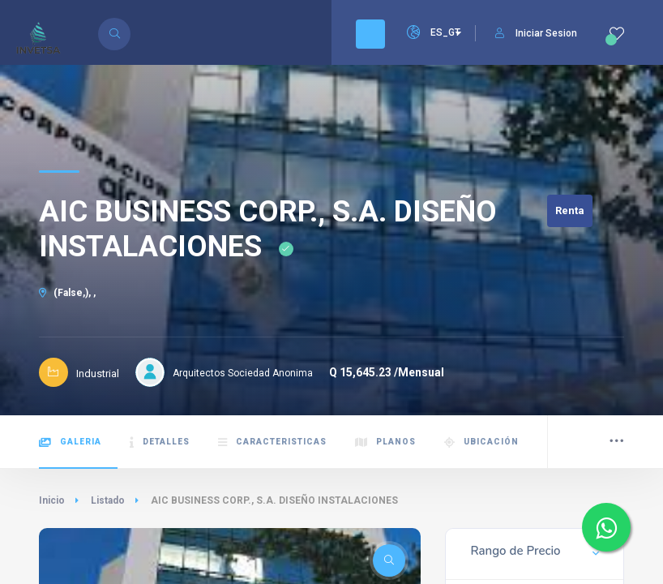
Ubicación (481, 442)
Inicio (52, 500)
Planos (385, 442)
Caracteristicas (272, 442)
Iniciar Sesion (536, 33)
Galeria (70, 442)
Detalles (160, 442)
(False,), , (67, 292)
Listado (108, 500)
